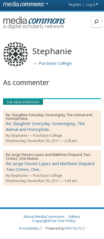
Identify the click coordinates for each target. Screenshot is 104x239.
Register (75, 4)
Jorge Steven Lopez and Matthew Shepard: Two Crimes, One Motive (48, 156)
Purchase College (55, 63)
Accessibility (28, 228)
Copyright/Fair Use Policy (54, 220)
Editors (74, 216)
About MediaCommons (44, 216)
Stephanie (19, 135)
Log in (90, 4)
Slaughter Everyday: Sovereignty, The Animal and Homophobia (49, 116)
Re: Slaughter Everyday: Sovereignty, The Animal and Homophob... (45, 126)
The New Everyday (23, 101)
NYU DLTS (73, 228)
